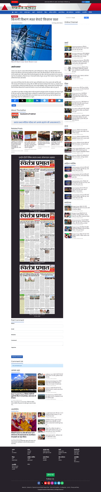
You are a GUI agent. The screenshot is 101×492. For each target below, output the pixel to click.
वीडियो (90, 12)
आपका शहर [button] (27, 12)
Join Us (87, 1)
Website (13, 334)
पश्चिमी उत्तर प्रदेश (46, 451)
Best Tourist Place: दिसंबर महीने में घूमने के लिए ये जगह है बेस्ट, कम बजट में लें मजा (23, 396)
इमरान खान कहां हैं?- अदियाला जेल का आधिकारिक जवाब (53, 436)
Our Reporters (63, 487)
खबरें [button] (33, 12)
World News (76, 461)
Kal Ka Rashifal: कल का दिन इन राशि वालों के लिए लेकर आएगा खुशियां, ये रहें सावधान (80, 189)
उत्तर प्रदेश (29, 451)
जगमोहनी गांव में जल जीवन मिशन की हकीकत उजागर (56, 143)
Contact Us (29, 487)
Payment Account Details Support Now (40, 487)
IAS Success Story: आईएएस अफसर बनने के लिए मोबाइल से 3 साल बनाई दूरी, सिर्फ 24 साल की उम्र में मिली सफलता (80, 118)
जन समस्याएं (14, 16)
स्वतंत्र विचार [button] (61, 12)
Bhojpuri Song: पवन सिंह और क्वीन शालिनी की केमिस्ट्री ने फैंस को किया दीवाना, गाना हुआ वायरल (80, 228)
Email (12, 329)
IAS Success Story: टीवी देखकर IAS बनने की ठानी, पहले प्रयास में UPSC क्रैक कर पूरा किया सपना (80, 103)
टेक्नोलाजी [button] (39, 12)
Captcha (13, 347)
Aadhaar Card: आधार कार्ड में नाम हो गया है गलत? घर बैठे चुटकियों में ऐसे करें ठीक (54, 375)
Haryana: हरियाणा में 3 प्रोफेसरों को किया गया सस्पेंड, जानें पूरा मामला (80, 156)
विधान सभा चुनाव (15, 466)
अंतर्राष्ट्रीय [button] (77, 12)
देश (12, 451)
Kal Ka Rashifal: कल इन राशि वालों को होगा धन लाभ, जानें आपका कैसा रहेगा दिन (80, 176)
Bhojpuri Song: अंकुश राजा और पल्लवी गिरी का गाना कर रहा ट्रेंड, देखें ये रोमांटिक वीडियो (81, 208)
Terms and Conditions (55, 487)
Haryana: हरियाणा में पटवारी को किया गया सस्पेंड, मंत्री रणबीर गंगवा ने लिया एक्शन (80, 131)
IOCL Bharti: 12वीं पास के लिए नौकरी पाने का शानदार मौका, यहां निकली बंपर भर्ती (80, 110)
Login (83, 1)
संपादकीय (45, 460)
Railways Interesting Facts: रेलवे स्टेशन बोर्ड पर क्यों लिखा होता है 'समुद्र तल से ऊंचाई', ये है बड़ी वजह (53, 382)
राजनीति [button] (84, 12)
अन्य (13, 458)
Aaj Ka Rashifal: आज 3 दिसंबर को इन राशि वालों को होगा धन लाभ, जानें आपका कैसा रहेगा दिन (81, 182)
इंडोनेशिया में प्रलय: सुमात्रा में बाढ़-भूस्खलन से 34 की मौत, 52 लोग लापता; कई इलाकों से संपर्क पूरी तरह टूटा (54, 422)
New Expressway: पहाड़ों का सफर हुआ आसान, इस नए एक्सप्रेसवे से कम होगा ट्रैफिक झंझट (54, 396)
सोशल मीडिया (76, 454)
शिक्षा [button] (45, 12)
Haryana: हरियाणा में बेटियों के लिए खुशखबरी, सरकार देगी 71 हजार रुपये (80, 137)
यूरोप (75, 460)
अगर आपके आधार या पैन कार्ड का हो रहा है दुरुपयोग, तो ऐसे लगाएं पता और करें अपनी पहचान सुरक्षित (30, 144)
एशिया (75, 458)
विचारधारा (45, 458)
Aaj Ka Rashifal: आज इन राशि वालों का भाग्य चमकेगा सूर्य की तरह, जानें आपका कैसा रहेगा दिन (80, 169)
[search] (74, 18)
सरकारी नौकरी (14, 460)
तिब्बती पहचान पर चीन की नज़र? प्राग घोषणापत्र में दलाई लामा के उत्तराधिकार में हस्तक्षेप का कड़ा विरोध (23, 435)
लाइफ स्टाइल (76, 452)
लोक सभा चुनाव (15, 467)
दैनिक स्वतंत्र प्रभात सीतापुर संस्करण (37, 262)
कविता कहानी (29, 460)
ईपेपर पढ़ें (50, 475)
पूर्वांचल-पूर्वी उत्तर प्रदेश (47, 452)
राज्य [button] (21, 12)
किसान (60, 454)
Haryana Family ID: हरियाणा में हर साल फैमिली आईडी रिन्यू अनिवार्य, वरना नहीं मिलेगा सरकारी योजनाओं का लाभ (80, 70)
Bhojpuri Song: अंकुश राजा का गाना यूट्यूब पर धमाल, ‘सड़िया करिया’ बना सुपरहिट (80, 235)
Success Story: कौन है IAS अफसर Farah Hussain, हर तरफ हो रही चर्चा (80, 88)
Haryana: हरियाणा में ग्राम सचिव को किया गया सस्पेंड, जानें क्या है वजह (80, 143)
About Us (24, 487)
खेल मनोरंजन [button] (69, 12)
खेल (59, 458)
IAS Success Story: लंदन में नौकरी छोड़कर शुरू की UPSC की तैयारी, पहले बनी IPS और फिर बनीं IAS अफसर (80, 221)
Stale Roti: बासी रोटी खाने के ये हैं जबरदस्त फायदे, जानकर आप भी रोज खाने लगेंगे (54, 389)
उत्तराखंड (29, 452)
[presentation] (22, 351)
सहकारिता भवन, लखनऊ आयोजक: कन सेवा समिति (80, 76)
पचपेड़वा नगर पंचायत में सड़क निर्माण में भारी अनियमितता (44, 143)
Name (12, 323)
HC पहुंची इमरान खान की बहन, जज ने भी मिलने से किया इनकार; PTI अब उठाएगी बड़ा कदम (54, 414)
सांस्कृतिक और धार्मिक (63, 452)
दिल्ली (28, 454)
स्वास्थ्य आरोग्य (61, 451)
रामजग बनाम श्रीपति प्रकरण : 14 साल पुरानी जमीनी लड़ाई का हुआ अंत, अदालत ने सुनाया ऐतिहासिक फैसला (81, 150)
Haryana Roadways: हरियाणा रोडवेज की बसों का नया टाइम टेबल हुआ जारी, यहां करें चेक (80, 48)
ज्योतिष (28, 458)
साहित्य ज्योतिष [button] (52, 12)
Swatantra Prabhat (17, 23)
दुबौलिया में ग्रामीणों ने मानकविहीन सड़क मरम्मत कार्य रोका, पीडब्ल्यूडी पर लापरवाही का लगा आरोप (17, 145)
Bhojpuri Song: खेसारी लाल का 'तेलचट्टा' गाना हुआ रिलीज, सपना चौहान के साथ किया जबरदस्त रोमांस (80, 215)
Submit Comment (17, 357)
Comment (14, 340)
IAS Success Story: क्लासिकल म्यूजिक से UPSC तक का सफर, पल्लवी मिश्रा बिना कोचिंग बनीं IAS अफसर (80, 96)
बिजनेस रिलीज (76, 451)
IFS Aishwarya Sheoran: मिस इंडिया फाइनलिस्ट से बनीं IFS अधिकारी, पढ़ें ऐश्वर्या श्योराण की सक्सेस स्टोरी (80, 62)
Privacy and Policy (75, 487)
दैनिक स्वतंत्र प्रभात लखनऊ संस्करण (37, 210)
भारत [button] (16, 12)
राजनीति (13, 469)
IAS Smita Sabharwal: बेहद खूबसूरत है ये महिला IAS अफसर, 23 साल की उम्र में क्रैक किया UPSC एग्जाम (80, 55)
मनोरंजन (60, 460)
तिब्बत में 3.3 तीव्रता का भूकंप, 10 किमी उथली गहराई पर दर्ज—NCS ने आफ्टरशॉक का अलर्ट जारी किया (53, 430)
